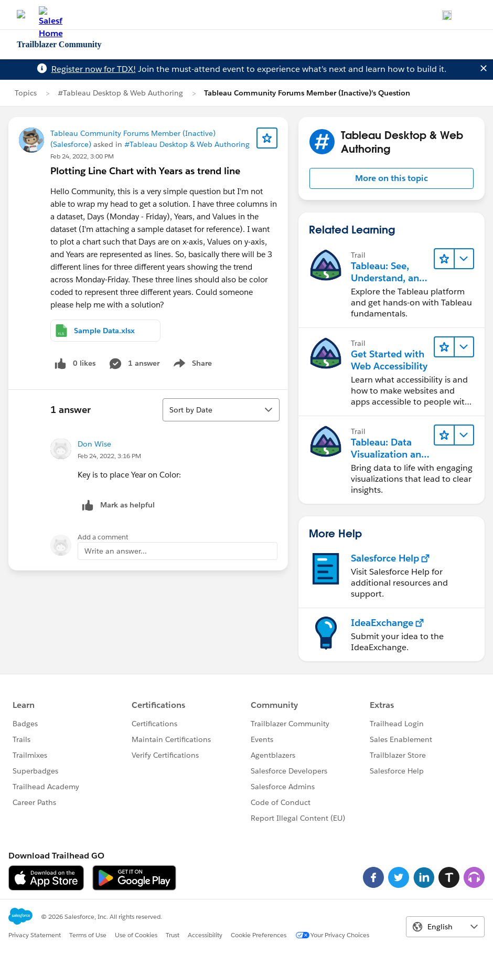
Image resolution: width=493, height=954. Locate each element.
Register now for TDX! (93, 69)
